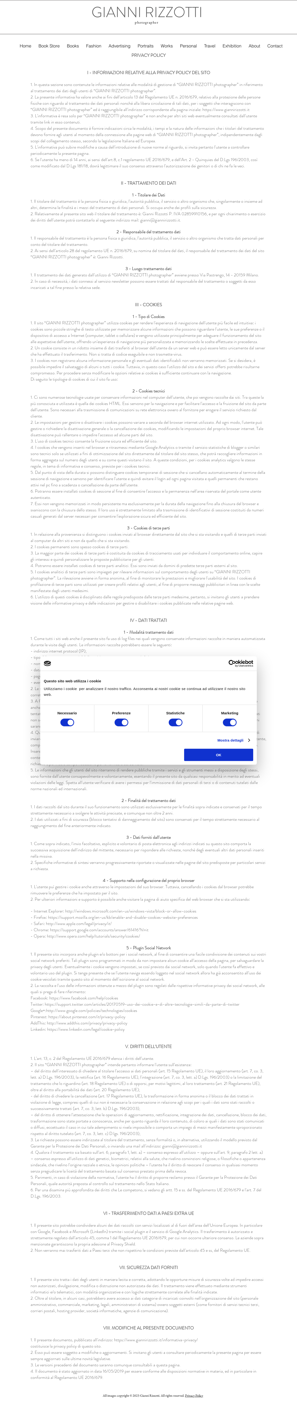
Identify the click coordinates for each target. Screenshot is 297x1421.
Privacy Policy (194, 1395)
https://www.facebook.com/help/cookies (83, 998)
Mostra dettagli (230, 740)
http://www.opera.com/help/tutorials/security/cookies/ (93, 936)
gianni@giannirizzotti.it (160, 220)
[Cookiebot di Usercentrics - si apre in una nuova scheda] (232, 663)
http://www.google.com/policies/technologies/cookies (91, 1010)
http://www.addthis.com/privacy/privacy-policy (87, 1023)
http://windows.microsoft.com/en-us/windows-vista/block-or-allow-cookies (130, 911)
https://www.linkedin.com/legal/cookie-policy (86, 1029)
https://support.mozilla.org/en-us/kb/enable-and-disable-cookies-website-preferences (123, 917)
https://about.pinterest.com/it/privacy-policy (86, 1017)
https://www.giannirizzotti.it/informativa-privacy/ (156, 1340)
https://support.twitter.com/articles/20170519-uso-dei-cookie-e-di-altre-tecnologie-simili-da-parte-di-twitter (142, 1004)
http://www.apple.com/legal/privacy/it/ (79, 923)
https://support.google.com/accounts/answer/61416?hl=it (99, 930)
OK (218, 755)
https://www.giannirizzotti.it (226, 109)
